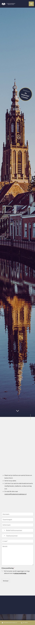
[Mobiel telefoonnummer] (17, 530)
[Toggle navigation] (31, 3)
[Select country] (4, 530)
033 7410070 (24, 622)
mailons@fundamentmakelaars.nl (15, 494)
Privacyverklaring (8, 568)
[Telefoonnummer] (17, 535)
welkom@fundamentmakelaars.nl (9, 622)
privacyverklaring (20, 573)
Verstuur (5, 581)
